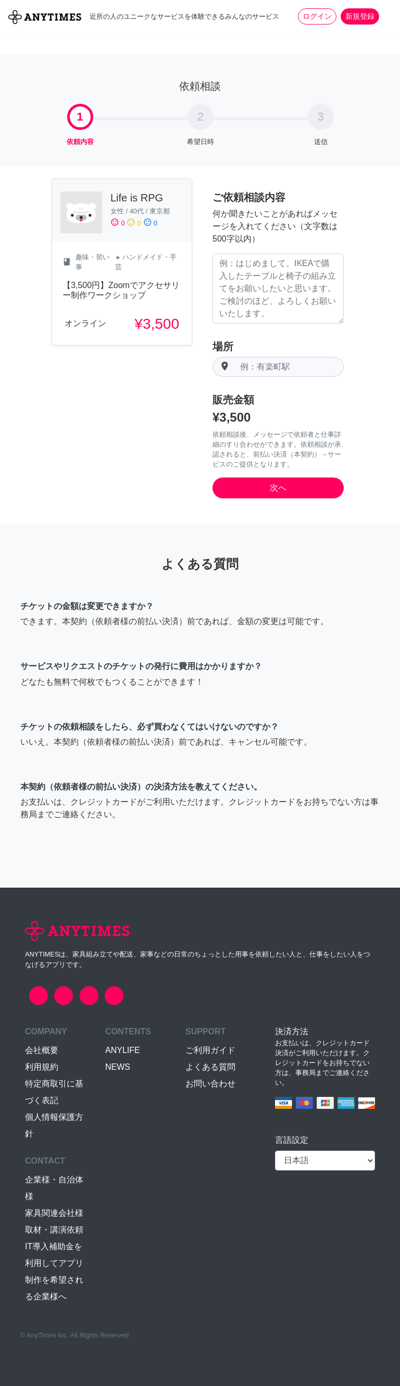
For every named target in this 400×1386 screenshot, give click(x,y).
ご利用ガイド (210, 1050)
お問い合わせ (210, 1083)
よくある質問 (210, 1066)
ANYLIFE (122, 1050)
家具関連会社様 (54, 1213)
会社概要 (41, 1050)
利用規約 (41, 1066)
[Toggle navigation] (385, 16)
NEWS (117, 1066)
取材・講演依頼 (54, 1229)
